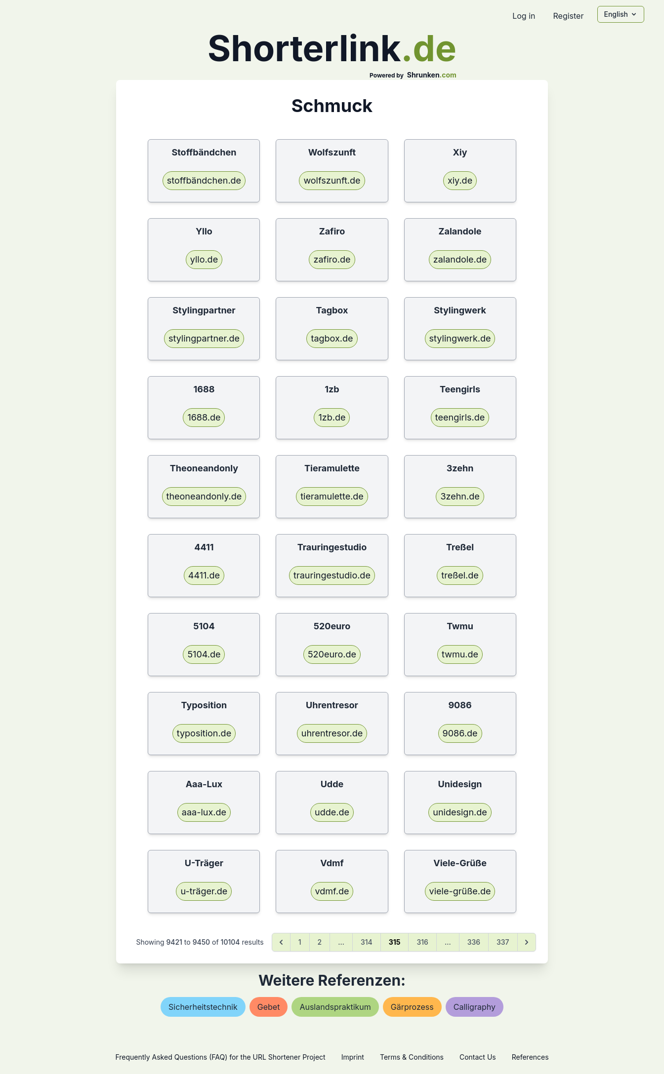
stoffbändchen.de (204, 180)
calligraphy (475, 1007)
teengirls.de (460, 417)
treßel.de (460, 575)
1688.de (203, 417)
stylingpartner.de (204, 338)
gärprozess (412, 1007)
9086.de (460, 733)
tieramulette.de (332, 496)
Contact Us (477, 1057)
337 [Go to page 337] (503, 942)
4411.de (204, 575)
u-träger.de (203, 891)
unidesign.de (460, 812)
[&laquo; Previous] (281, 942)
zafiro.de (331, 259)
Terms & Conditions (412, 1057)
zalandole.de (460, 259)
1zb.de (331, 417)
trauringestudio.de (332, 575)
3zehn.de (459, 496)
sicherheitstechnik (203, 1007)
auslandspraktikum (335, 1007)
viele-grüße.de (460, 891)
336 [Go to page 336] (473, 942)
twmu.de (460, 654)
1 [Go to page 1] (299, 942)
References (530, 1057)
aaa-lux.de (204, 812)
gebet (268, 1007)
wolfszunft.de (331, 180)
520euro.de (332, 654)
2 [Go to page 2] (320, 942)
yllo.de (204, 259)
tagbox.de (332, 338)
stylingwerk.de (460, 338)
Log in (523, 16)
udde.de (332, 812)
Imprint (352, 1057)
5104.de (203, 654)
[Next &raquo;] (526, 942)
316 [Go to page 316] (422, 942)
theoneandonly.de (204, 496)
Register (568, 16)
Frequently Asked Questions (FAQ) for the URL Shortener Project (220, 1057)
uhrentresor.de (332, 733)
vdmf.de (332, 891)
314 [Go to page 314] (367, 942)
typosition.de (204, 733)
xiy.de (460, 180)
